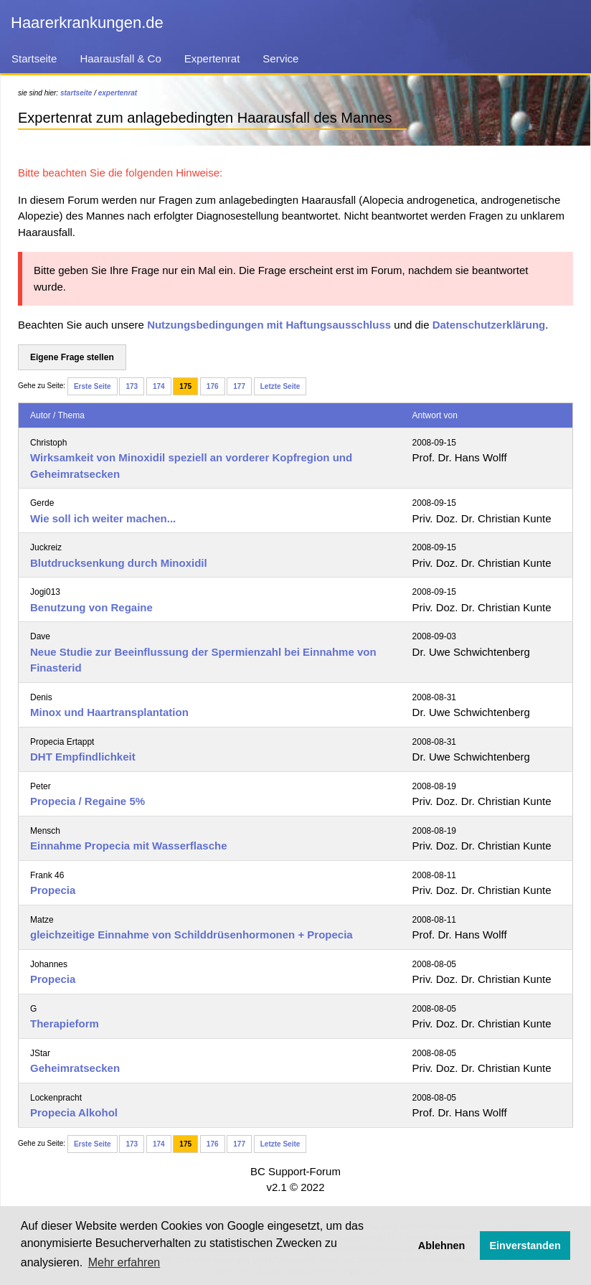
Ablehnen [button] (441, 1245)
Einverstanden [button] (525, 1245)
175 (185, 386)
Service (280, 58)
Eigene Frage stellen (72, 357)
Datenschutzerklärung (489, 325)
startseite (76, 93)
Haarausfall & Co (120, 58)
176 (213, 386)
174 (159, 386)
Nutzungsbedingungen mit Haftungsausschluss (269, 325)
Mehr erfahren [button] (124, 1262)
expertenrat (117, 93)
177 (239, 386)
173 (132, 386)
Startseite (34, 58)
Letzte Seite (280, 386)
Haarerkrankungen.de (87, 23)
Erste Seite (92, 386)
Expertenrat (212, 58)
